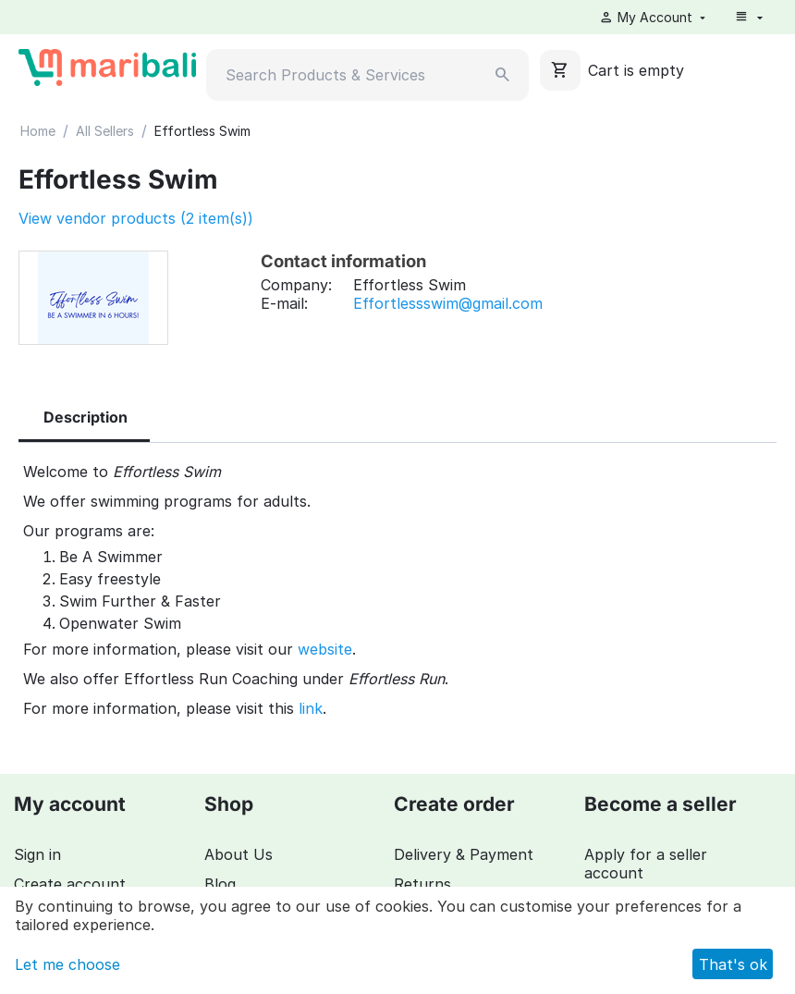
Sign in (37, 854)
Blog (220, 884)
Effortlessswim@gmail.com (448, 303)
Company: (296, 285)
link (311, 708)
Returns (422, 884)
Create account (70, 884)
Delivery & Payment (463, 854)
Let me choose (67, 964)
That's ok (733, 964)
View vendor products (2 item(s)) (135, 218)
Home (37, 131)
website (325, 649)
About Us (238, 854)
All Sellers (105, 131)
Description (85, 417)
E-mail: (284, 303)
